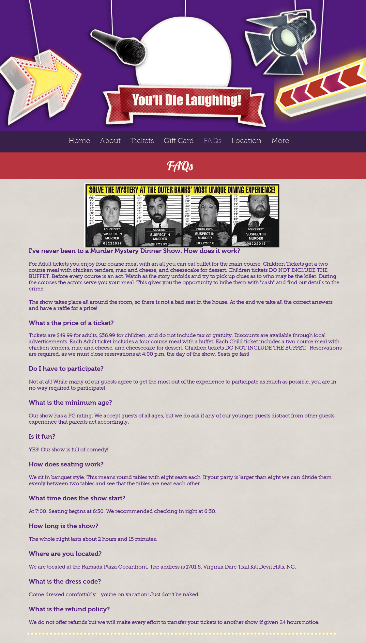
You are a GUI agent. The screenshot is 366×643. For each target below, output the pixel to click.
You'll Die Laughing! (186, 100)
